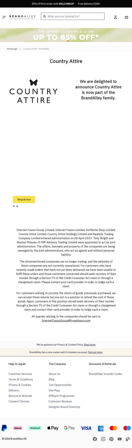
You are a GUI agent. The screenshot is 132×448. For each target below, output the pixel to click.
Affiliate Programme (61, 396)
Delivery (14, 390)
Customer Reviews (60, 401)
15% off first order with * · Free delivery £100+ (66, 4)
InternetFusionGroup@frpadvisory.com (66, 320)
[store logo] (22, 17)
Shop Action (24, 199)
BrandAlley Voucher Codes (105, 374)
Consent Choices (19, 401)
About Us (54, 374)
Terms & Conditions (21, 379)
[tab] (13, 206)
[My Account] (115, 17)
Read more (90, 344)
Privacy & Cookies (20, 385)
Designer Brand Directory (64, 407)
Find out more (95, 352)
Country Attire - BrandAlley (36, 49)
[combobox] (72, 16)
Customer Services (20, 374)
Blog (51, 379)
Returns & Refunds (20, 396)
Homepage (12, 49)
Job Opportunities (60, 385)
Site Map (54, 390)
